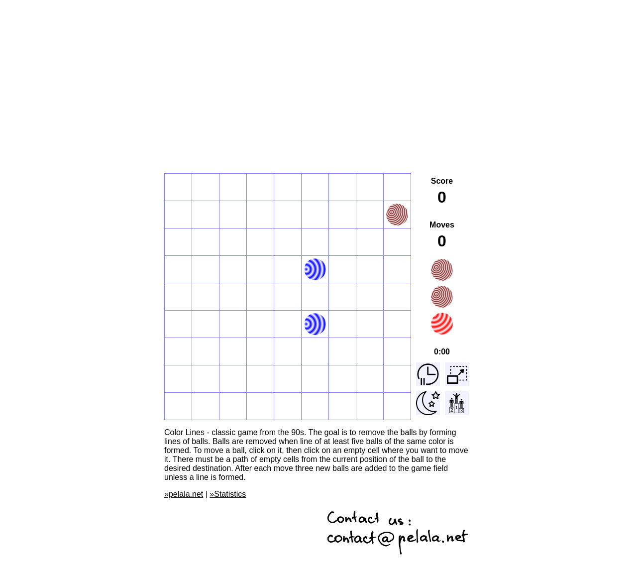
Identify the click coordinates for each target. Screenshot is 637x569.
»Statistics (228, 494)
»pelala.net (183, 494)
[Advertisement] (318, 73)
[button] (178, 187)
